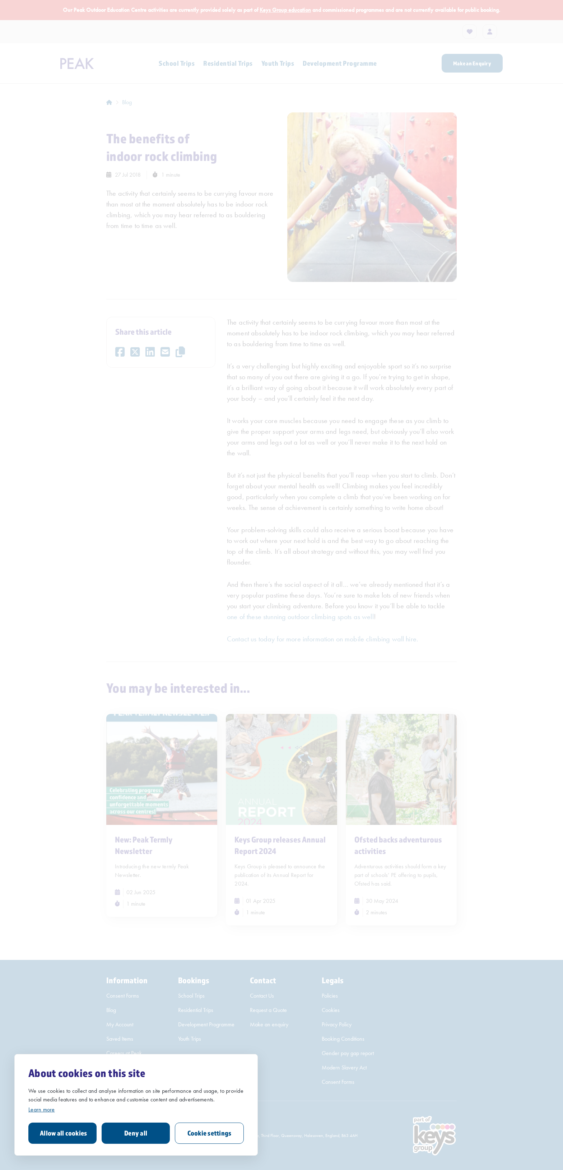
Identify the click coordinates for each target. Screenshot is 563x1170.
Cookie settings (209, 1133)
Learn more (41, 1109)
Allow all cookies (63, 1133)
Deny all (135, 1133)
